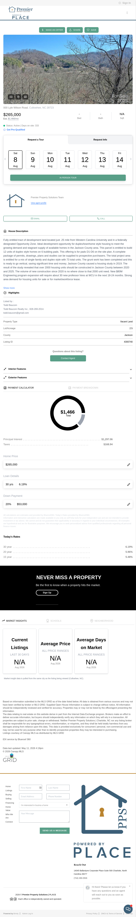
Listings (8, 790)
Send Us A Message (55, 830)
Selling (8, 799)
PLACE (52, 895)
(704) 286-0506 (80, 878)
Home (8, 786)
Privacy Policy (91, 914)
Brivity (16, 914)
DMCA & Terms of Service (111, 914)
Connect (9, 822)
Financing (9, 803)
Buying (8, 794)
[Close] (130, 886)
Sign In (124, 3)
